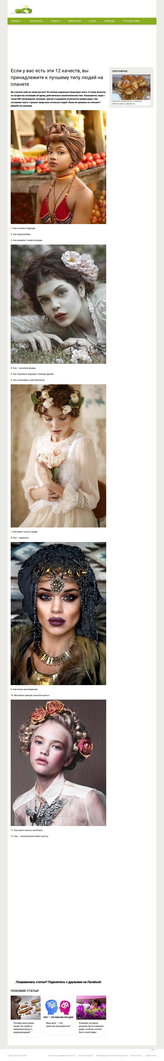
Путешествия (131, 21)
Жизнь (15, 21)
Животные (74, 21)
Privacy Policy (136, 1056)
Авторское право (86, 1056)
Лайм (10, 1056)
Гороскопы (36, 21)
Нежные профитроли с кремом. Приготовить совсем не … (127, 102)
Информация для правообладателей (112, 1056)
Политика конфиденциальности (61, 1056)
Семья (54, 21)
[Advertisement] (82, 48)
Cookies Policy (150, 1056)
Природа (109, 21)
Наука (93, 21)
